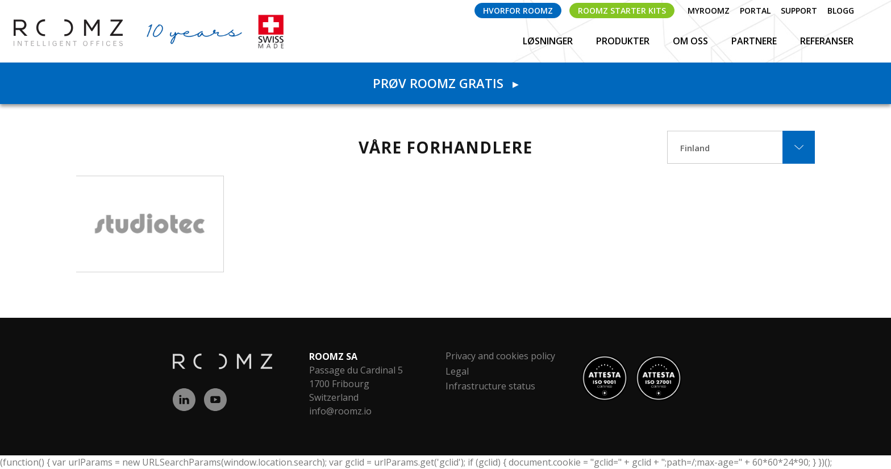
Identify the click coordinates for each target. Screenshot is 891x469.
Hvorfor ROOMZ (518, 10)
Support (799, 10)
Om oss (691, 41)
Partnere (755, 41)
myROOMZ (709, 10)
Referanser (826, 41)
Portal (755, 10)
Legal (457, 371)
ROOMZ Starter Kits (622, 10)
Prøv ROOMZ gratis (445, 83)
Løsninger (549, 41)
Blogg (840, 10)
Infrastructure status (490, 386)
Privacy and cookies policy (500, 356)
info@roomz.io (340, 411)
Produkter (624, 41)
